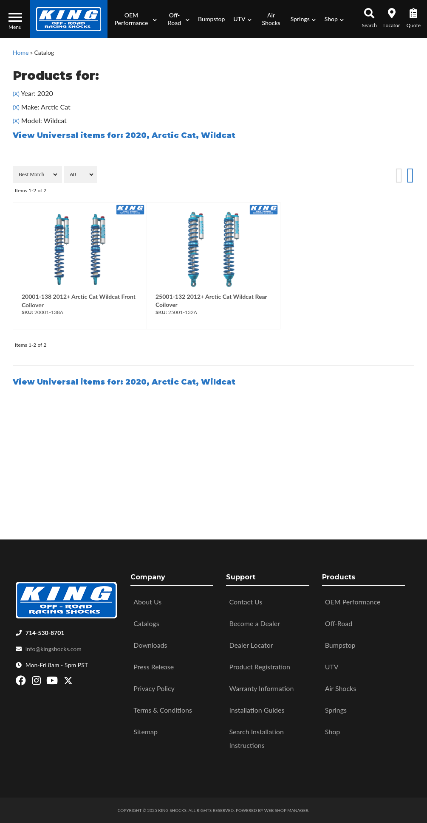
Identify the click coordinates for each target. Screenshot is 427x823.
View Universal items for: (124, 135)
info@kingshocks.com (53, 648)
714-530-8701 (45, 632)
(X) (16, 93)
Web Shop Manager (286, 810)
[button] (134, 19)
